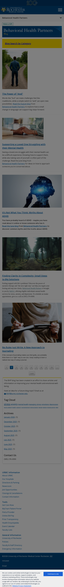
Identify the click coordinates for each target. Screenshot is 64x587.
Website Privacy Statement (21, 586)
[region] (32, 578)
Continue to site (53, 574)
